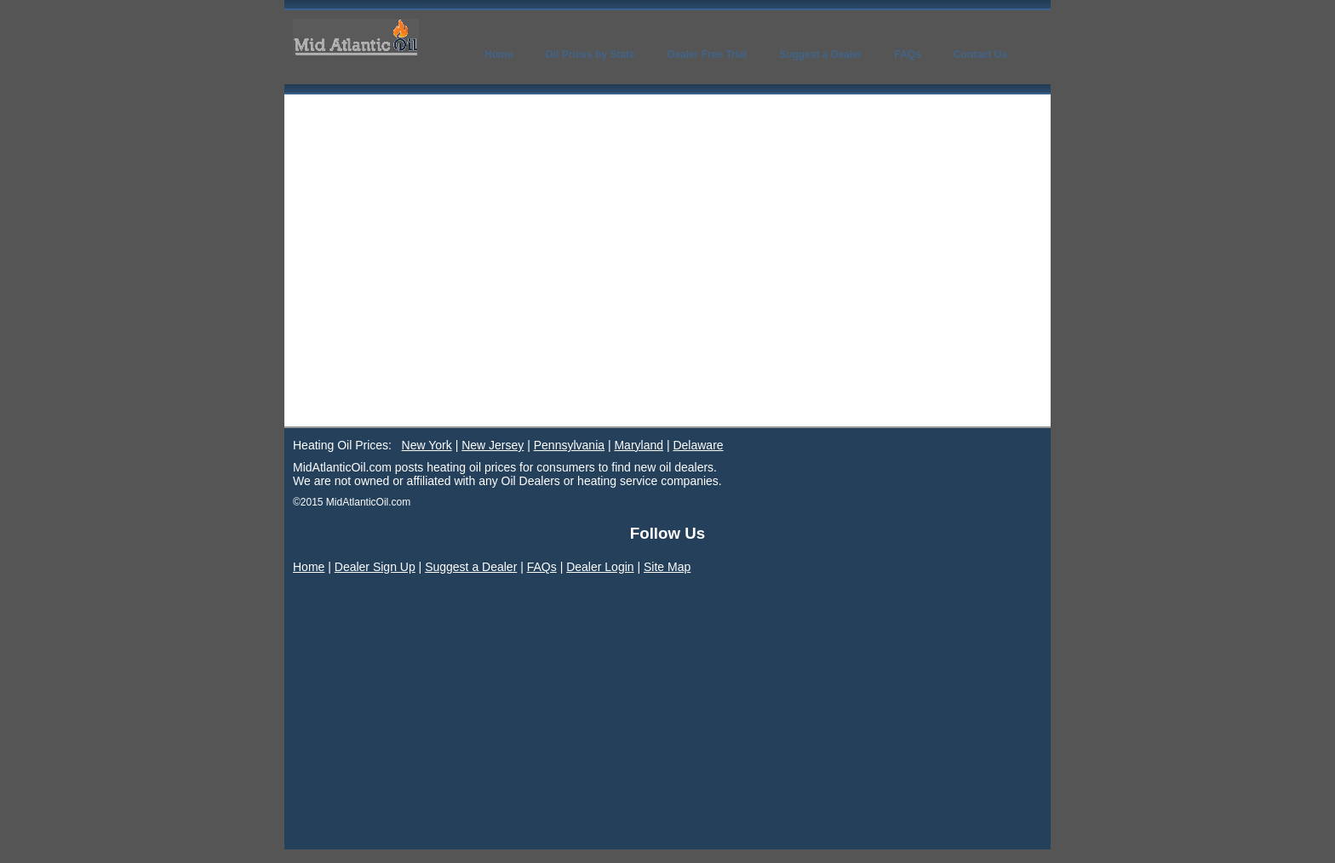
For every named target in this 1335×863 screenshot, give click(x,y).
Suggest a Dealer (471, 567)
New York (427, 445)
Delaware (698, 445)
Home (308, 567)
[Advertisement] (667, 299)
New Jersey (492, 445)
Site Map (667, 567)
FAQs (542, 567)
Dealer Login (599, 567)
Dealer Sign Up (375, 567)
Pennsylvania (569, 445)
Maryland (638, 445)
